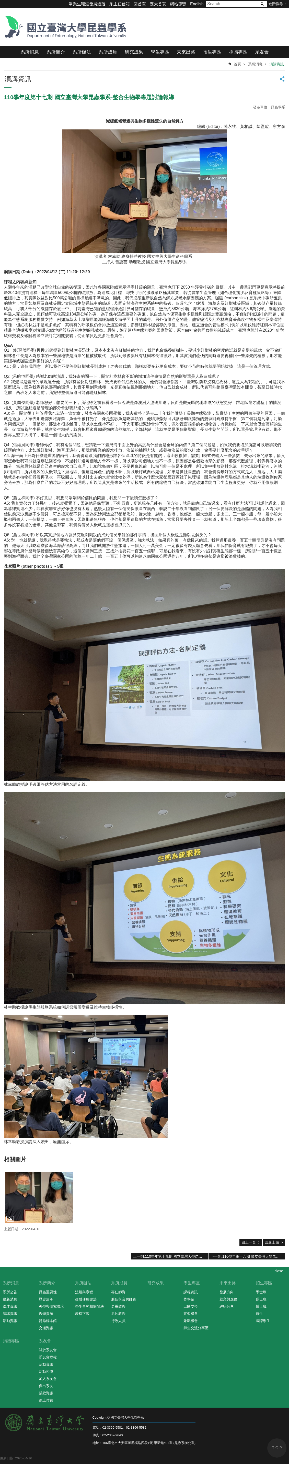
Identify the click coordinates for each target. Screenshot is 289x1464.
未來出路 (186, 52)
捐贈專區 (238, 52)
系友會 (262, 52)
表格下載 (82, 1313)
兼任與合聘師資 (123, 1299)
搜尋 (262, 4)
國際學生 (263, 1321)
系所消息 (29, 52)
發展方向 (226, 1292)
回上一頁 (248, 1242)
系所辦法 (82, 52)
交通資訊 (46, 1328)
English (196, 4)
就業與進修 (228, 1299)
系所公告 (10, 1292)
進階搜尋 (276, 4)
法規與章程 (84, 1292)
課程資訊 (190, 1292)
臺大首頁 (158, 4)
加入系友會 (48, 1379)
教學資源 (46, 1313)
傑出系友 (46, 1386)
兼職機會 (190, 1321)
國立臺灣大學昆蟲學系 (64, 27)
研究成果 (134, 52)
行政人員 (118, 1321)
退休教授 (118, 1313)
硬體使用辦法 (86, 1299)
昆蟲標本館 (48, 1321)
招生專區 (212, 52)
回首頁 (140, 4)
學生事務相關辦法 (89, 1306)
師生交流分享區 (196, 1328)
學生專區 (160, 52)
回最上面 (272, 1242)
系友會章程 (48, 1357)
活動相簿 (46, 1371)
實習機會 (190, 1313)
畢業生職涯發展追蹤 (87, 4)
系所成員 (108, 52)
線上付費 (46, 1400)
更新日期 (6, 1458)
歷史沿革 (46, 1299)
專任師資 (118, 1292)
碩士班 (261, 1299)
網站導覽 (178, 4)
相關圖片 (15, 1159)
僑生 (259, 1313)
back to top (276, 1448)
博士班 (261, 1306)
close (278, 1271)
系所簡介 (56, 52)
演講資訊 (277, 64)
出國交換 (190, 1306)
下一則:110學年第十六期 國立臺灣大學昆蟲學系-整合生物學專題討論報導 (248, 1256)
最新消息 (10, 1299)
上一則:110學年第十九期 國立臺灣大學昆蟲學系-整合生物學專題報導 (170, 1256)
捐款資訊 (46, 1393)
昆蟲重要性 (48, 1292)
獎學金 (188, 1299)
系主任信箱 (119, 4)
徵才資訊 (10, 1306)
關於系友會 (48, 1350)
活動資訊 (10, 1321)
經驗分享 (226, 1306)
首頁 (237, 64)
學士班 (261, 1292)
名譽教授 (118, 1306)
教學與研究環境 (51, 1306)
